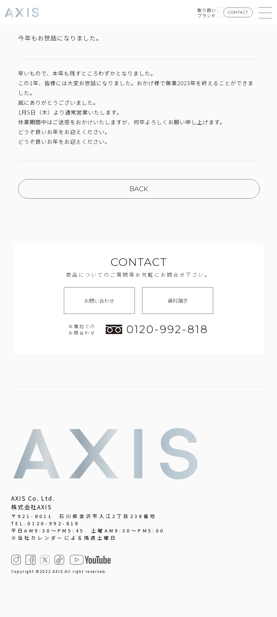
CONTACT (238, 12)
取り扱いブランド (206, 12)
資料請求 (178, 300)
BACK (138, 189)
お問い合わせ (99, 300)
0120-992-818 (156, 329)
